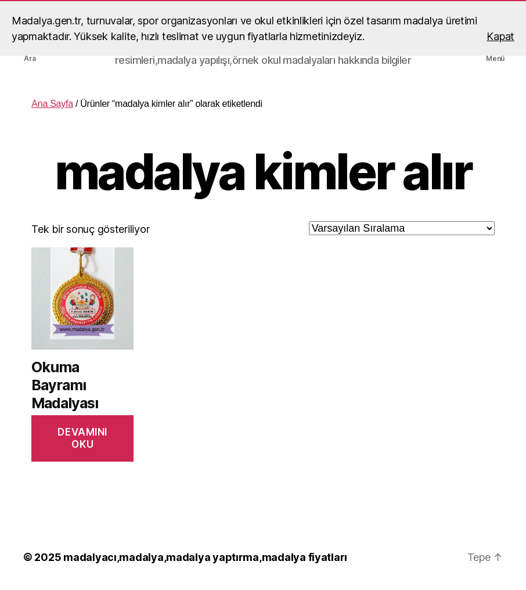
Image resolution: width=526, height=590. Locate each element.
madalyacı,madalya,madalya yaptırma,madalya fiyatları (205, 557)
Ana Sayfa (52, 104)
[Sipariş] (402, 228)
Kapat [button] (500, 36)
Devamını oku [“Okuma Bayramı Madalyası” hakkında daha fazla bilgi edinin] (82, 438)
